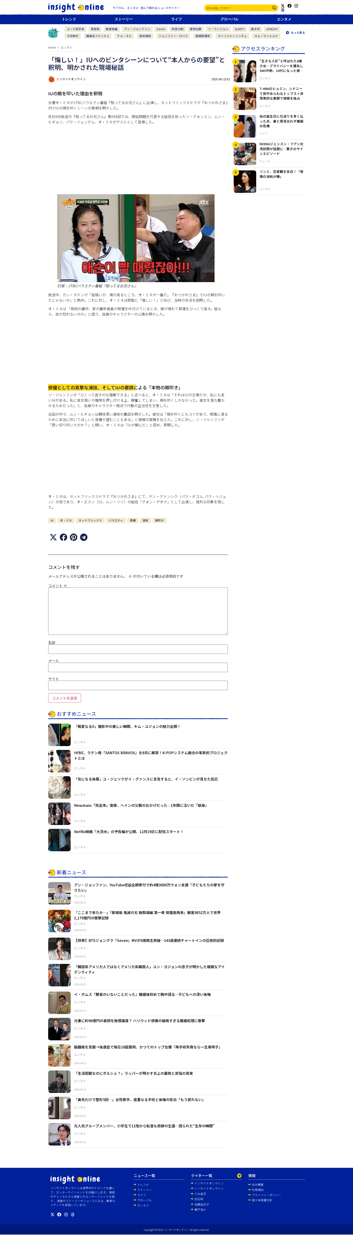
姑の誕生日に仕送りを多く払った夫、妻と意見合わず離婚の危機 (281, 121)
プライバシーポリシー (266, 1195)
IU (52, 520)
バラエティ (116, 520)
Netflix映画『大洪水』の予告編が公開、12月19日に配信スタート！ (129, 831)
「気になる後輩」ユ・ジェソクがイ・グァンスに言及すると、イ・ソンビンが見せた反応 (146, 779)
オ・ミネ (66, 520)
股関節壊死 (203, 36)
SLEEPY (239, 29)
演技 (145, 520)
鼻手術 (255, 29)
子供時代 (73, 36)
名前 (51, 642)
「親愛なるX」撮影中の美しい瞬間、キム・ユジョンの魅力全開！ (127, 726)
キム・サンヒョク (266, 36)
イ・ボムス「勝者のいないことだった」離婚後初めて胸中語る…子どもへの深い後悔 (142, 994)
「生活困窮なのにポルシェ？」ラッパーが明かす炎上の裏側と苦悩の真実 (133, 1073)
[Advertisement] (138, 159)
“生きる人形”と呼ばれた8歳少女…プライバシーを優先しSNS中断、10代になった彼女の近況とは (281, 68)
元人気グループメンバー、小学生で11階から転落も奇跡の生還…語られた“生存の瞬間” (144, 1125)
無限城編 (112, 29)
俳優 (133, 520)
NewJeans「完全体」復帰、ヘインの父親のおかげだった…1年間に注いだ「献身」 (141, 805)
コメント (57, 585)
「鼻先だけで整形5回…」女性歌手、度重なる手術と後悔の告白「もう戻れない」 (140, 1099)
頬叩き (159, 520)
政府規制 (145, 36)
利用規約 (258, 1189)
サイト (53, 678)
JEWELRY (272, 29)
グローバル (229, 19)
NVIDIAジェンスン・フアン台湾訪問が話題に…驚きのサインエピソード (281, 148)
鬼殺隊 (95, 29)
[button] (53, 537)
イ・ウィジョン (218, 29)
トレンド (69, 19)
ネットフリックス (90, 520)
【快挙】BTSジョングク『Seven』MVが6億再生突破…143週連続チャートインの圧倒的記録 (149, 940)
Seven (161, 29)
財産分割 (177, 29)
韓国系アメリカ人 (97, 36)
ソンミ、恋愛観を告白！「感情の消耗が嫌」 (281, 174)
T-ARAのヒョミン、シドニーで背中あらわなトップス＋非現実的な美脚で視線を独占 (281, 93)
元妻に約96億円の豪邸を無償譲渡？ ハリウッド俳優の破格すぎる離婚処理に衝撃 (139, 1020)
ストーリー (124, 19)
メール (53, 660)
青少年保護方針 (262, 1200)
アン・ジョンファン (137, 29)
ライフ (176, 19)
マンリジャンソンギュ (232, 36)
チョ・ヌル (124, 36)
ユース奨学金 (75, 29)
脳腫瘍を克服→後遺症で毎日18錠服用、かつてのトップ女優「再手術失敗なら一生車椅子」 (148, 1047)
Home (52, 47)
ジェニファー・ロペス (173, 36)
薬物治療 (195, 29)
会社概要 (258, 1184)
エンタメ (284, 19)
